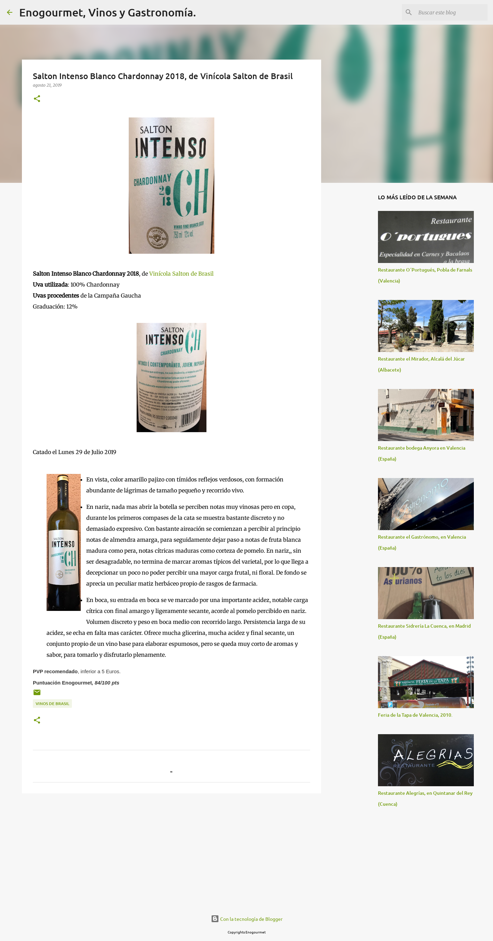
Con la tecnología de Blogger (246, 919)
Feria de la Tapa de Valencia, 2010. (415, 715)
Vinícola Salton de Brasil (181, 273)
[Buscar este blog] (452, 12)
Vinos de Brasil (52, 703)
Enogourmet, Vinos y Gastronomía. (107, 12)
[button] (37, 99)
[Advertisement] (171, 852)
